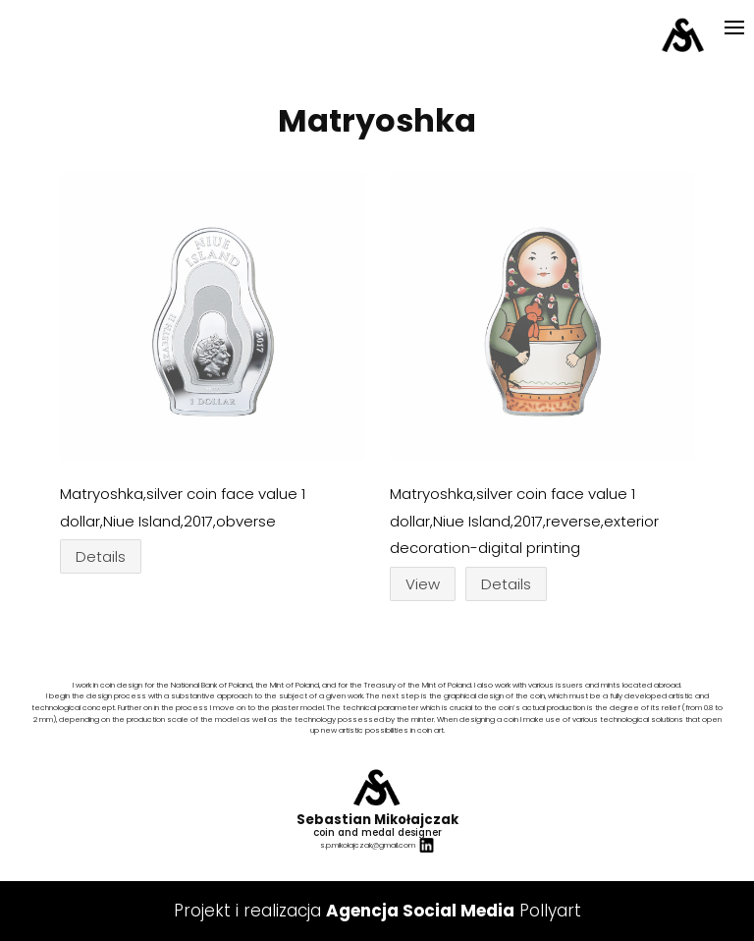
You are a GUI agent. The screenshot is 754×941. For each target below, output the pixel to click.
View (422, 584)
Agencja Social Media (420, 910)
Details (101, 556)
